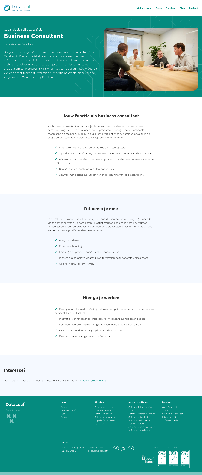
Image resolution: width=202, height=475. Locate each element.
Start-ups (99, 424)
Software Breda (170, 420)
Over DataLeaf (68, 410)
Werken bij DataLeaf (172, 414)
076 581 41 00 (97, 448)
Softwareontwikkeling (139, 417)
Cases (158, 7)
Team (165, 410)
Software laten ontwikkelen (142, 407)
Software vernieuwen (105, 417)
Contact (193, 7)
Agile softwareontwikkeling (141, 427)
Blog (182, 7)
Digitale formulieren (105, 420)
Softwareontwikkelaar (139, 430)
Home (7, 44)
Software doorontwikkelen (141, 414)
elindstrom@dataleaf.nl (92, 380)
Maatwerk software (104, 410)
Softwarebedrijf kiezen (139, 420)
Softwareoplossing (137, 424)
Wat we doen (144, 7)
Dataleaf (171, 7)
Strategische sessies (105, 407)
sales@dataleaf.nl (100, 451)
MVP (130, 410)
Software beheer (103, 414)
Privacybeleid (169, 417)
